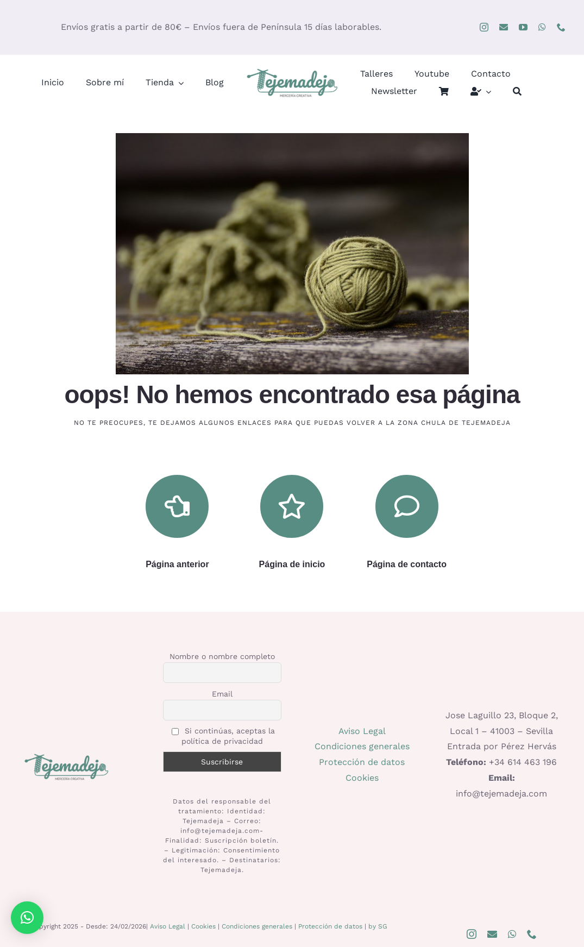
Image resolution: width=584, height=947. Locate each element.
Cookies (362, 778)
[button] (27, 917)
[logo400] (292, 71)
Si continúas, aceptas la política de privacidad (223, 735)
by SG (377, 926)
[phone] (561, 27)
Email (222, 693)
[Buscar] (517, 91)
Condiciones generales (362, 746)
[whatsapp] (542, 27)
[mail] (503, 27)
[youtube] (523, 27)
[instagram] (484, 27)
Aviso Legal (362, 731)
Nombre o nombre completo (222, 656)
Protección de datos (362, 762)
